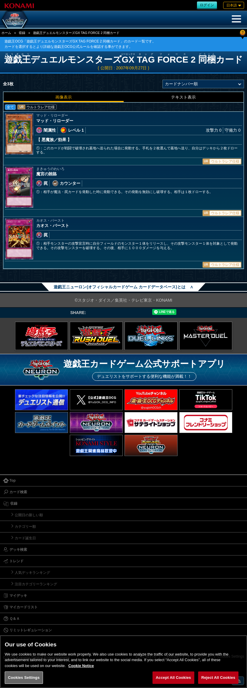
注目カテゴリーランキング (36, 584)
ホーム (6, 33)
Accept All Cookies (173, 677)
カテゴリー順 (25, 526)
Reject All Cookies (218, 677)
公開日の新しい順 (29, 515)
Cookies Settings (24, 677)
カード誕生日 (25, 538)
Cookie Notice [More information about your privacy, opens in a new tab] (81, 666)
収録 (22, 33)
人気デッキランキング (32, 573)
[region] (123, 661)
